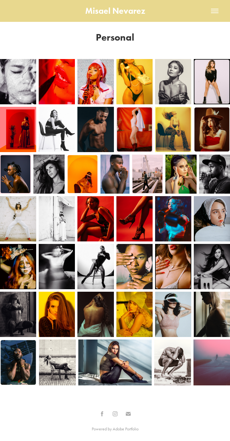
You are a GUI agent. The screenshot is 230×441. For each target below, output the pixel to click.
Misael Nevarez (115, 11)
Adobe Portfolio (126, 429)
